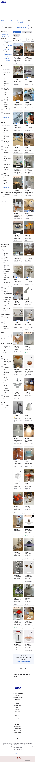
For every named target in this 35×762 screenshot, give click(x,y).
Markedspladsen (10, 21)
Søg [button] (9, 336)
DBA (2, 21)
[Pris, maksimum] (4, 336)
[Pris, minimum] (2, 336)
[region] (18, 49)
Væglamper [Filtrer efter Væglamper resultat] (7, 55)
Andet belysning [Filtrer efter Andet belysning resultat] (7, 60)
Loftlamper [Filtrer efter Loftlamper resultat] (7, 46)
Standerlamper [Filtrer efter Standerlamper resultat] (7, 50)
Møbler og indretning (20, 21)
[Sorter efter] (32, 40)
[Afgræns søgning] (5, 69)
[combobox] (8, 27)
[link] (5, 35)
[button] (32, 27)
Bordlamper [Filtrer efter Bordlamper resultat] (7, 42)
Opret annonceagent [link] (23, 662)
